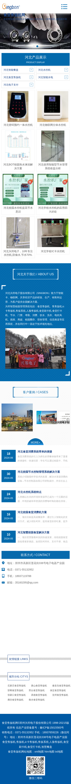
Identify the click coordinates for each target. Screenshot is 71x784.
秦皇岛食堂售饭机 (61, 685)
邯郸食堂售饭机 (15, 690)
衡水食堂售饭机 (37, 699)
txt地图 (59, 751)
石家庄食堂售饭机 (17, 685)
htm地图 (49, 751)
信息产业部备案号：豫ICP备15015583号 (40, 727)
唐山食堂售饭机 (39, 685)
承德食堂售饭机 (39, 695)
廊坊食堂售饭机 (15, 699)
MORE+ (35, 442)
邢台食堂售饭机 (37, 690)
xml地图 (39, 751)
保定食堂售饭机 (58, 690)
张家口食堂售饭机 (17, 695)
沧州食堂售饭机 (60, 695)
